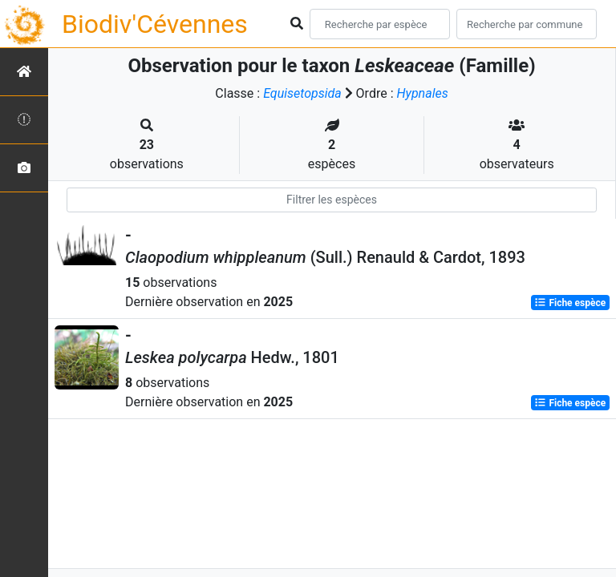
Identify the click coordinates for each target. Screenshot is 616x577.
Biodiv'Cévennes (155, 24)
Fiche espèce (570, 303)
